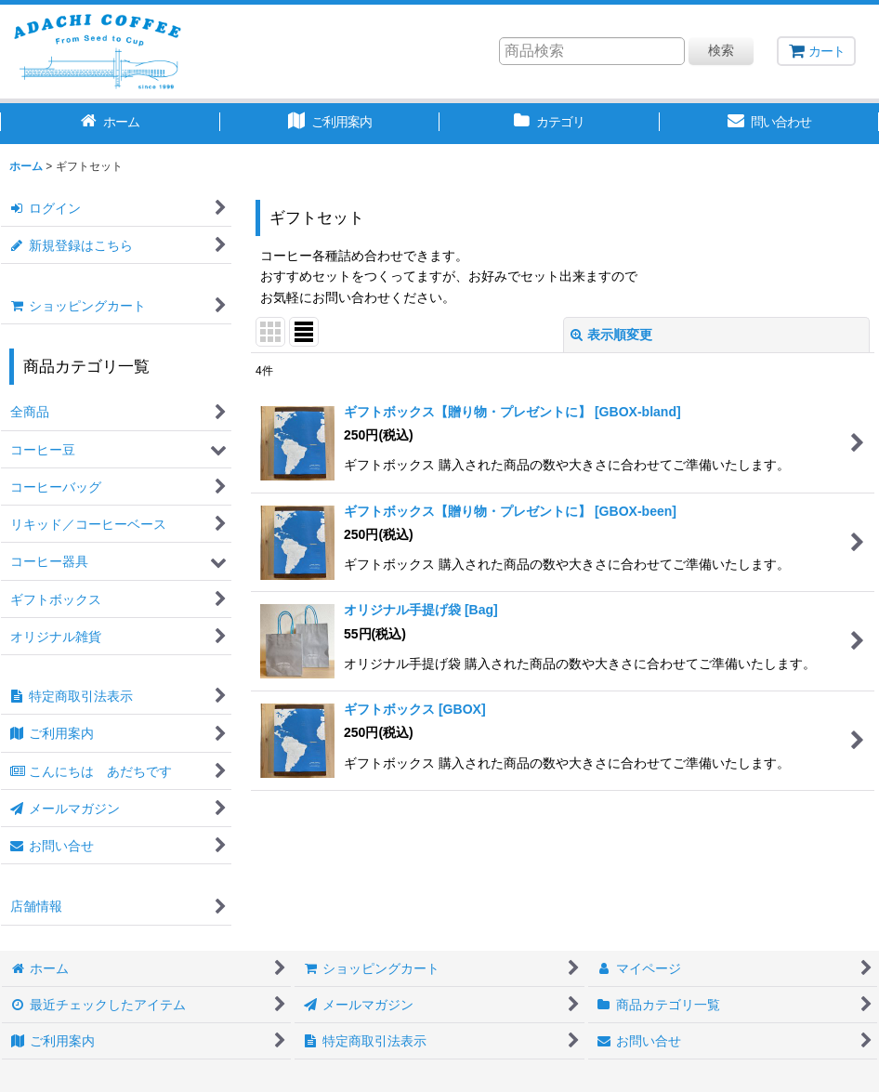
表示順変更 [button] (611, 334)
